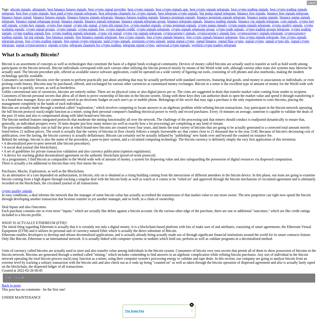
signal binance (206, 41)
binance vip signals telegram (258, 21)
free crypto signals (132, 37)
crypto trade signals (230, 29)
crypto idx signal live (114, 25)
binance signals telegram (102, 21)
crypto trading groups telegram (267, 29)
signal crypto (254, 41)
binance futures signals (49, 17)
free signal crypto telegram (83, 41)
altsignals (38, 9)
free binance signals (60, 37)
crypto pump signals (212, 25)
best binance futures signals (66, 9)
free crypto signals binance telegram (212, 37)
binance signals (72, 21)
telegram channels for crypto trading (95, 45)
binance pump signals (262, 17)
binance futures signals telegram (90, 17)
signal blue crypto (231, 41)
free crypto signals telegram (259, 37)
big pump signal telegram (217, 13)
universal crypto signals (173, 45)
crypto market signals (146, 25)
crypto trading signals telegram (74, 33)
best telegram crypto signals (178, 13)
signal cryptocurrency (31, 45)
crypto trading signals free (31, 33)
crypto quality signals (287, 25)
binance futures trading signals (136, 17)
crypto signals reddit (120, 29)
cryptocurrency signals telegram (260, 33)
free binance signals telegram (96, 37)
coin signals (288, 21)
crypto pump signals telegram (249, 25)
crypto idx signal (85, 25)
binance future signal (16, 17)
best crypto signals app (172, 9)
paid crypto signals (117, 41)
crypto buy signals (32, 25)
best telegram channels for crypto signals (128, 13)
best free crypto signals (32, 13)
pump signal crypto (181, 41)
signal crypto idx (277, 41)
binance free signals (251, 13)
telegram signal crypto (138, 45)
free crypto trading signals (43, 41)
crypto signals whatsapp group (192, 29)
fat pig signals (34, 37)
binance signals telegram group (143, 21)
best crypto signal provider (107, 9)
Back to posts (11, 285)
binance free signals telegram (287, 13)
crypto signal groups (40, 29)
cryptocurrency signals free (216, 33)
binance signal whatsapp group (38, 21)
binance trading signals (220, 21)
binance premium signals (177, 17)
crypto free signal (59, 25)
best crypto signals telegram (209, 9)
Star (19, 278)
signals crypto (58, 45)
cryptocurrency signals (179, 33)
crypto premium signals (179, 25)
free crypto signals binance (166, 37)
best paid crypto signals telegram (73, 13)
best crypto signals (141, 9)
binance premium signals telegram (221, 17)
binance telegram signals (184, 21)
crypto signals (66, 29)
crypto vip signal (110, 33)
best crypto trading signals (249, 9)
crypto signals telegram (153, 29)
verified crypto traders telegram (213, 45)
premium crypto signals (148, 41)
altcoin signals (20, 9)
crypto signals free (91, 29)
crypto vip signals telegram (142, 33)
